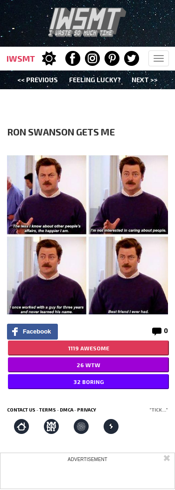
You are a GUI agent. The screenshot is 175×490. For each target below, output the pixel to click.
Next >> (145, 80)
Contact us (21, 409)
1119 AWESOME (88, 348)
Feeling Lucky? (95, 80)
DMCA (66, 409)
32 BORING (88, 381)
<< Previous (37, 80)
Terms (47, 409)
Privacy (86, 409)
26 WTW (88, 365)
